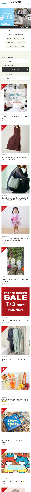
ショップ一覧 (20, 69)
